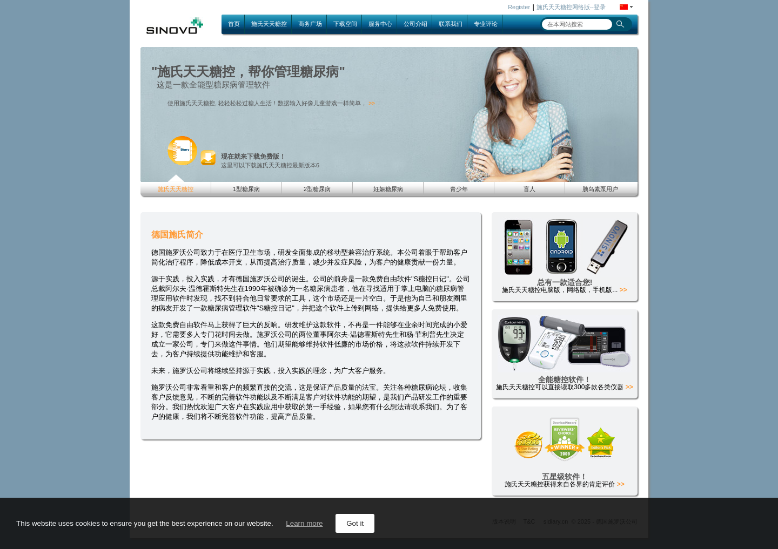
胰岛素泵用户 (600, 189)
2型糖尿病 (317, 189)
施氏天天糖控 (269, 24)
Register (519, 7)
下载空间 (345, 24)
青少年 (459, 189)
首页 (234, 24)
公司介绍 (415, 24)
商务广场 (310, 24)
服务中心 (380, 24)
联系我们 (450, 24)
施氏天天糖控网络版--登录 (571, 7)
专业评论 (486, 24)
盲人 (529, 189)
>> (371, 103)
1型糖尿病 (246, 189)
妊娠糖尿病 (388, 189)
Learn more (304, 523)
